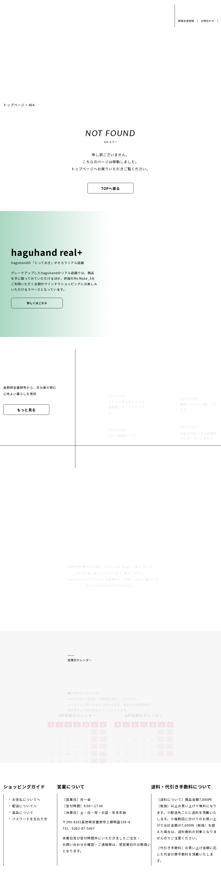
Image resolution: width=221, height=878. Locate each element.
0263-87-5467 (83, 781)
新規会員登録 (186, 21)
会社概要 (79, 837)
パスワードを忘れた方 (30, 771)
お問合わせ (207, 21)
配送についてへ (24, 759)
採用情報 (103, 837)
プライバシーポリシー (44, 837)
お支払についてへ (26, 752)
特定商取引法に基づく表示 (173, 837)
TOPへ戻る (110, 188)
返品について (22, 765)
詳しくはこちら (37, 303)
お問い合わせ (131, 837)
